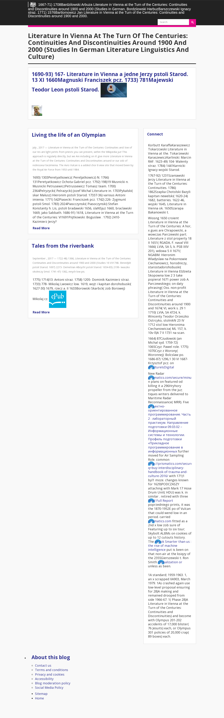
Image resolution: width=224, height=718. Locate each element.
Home (39, 698)
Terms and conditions (51, 670)
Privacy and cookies (49, 674)
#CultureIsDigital (161, 367)
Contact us (43, 665)
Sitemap (41, 694)
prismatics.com (159, 521)
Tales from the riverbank (63, 245)
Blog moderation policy (52, 683)
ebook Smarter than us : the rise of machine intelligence (169, 545)
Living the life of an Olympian (69, 134)
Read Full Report (160, 500)
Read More (41, 228)
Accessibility (44, 679)
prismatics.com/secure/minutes (172, 377)
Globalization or (170, 562)
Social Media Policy (49, 687)
